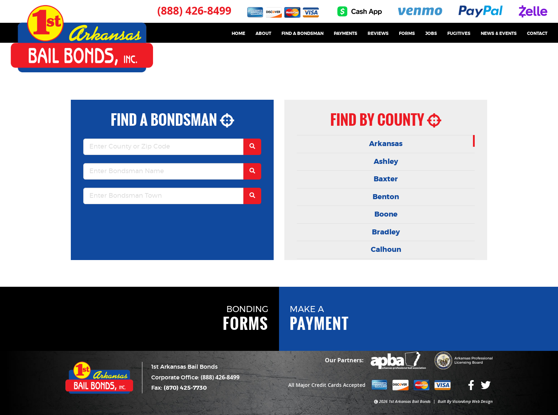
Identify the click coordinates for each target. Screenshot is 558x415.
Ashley (386, 161)
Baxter (386, 179)
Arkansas (385, 143)
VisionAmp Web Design (472, 401)
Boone (386, 214)
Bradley (386, 232)
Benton (386, 197)
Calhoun (386, 249)
